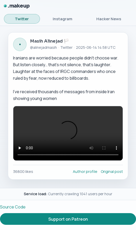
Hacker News (108, 18)
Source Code (13, 207)
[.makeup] (16, 6)
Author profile (85, 171)
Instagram (62, 18)
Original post (112, 171)
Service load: (35, 193)
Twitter (22, 18)
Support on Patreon (68, 219)
